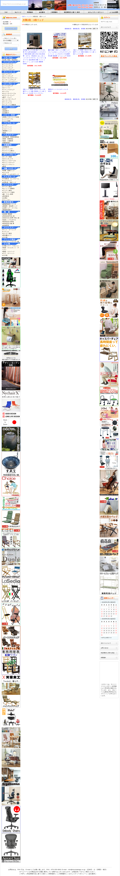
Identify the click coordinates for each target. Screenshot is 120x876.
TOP (6, 12)
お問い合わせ (104, 648)
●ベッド (5, 125)
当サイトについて (106, 643)
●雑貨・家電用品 (7, 138)
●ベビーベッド (7, 129)
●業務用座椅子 (7, 209)
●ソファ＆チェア (7, 86)
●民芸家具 (5, 196)
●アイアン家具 (7, 186)
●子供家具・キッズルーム (10, 178)
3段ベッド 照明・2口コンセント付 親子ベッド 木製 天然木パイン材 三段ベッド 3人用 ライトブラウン (34, 91)
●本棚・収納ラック (8, 170)
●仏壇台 (5, 198)
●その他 (5, 237)
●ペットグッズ (7, 103)
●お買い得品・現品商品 (10, 59)
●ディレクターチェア (9, 99)
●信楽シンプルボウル (9, 219)
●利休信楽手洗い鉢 (8, 216)
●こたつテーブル (7, 119)
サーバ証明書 (112, 686)
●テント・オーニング (9, 229)
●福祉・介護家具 (7, 140)
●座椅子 (5, 109)
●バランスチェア (7, 68)
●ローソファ (6, 87)
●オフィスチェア (7, 76)
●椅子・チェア (7, 97)
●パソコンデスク (7, 64)
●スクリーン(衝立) (8, 150)
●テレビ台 (5, 172)
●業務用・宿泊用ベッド (10, 206)
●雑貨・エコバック (8, 251)
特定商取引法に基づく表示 (36, 874)
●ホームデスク (7, 74)
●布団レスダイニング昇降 (10, 117)
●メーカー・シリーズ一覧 (10, 241)
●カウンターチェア (8, 95)
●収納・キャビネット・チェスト (10, 248)
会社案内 (42, 12)
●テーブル (5, 91)
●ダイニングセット (8, 164)
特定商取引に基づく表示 (72, 12)
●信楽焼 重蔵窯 (7, 214)
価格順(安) (68, 28)
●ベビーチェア (7, 180)
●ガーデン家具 (7, 233)
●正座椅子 (5, 112)
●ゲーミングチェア (8, 69)
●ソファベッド (7, 127)
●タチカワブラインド (9, 152)
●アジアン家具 (7, 190)
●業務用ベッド (7, 130)
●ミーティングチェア (9, 79)
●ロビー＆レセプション (10, 77)
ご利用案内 (54, 12)
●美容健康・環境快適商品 (10, 137)
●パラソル (5, 231)
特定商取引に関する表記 (108, 652)
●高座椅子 (5, 111)
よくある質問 (114, 12)
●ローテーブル (7, 101)
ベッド (29, 16)
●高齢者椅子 (6, 142)
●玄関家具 (5, 147)
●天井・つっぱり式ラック (10, 174)
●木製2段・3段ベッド (9, 182)
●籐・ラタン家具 (7, 194)
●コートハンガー (7, 148)
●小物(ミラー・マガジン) (10, 246)
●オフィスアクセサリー (10, 81)
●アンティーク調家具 (9, 104)
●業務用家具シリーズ (9, 204)
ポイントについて (106, 27)
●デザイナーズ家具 (8, 192)
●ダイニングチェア (8, 162)
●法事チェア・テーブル (10, 208)
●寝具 (4, 132)
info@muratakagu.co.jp (76, 869)
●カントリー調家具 (8, 188)
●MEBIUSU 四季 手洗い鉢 (10, 218)
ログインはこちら (106, 21)
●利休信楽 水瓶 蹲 (8, 223)
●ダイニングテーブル (9, 160)
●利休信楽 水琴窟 (8, 221)
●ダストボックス (7, 158)
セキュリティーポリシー (96, 12)
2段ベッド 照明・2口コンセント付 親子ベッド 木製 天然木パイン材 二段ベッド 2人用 (84, 52)
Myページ (18, 12)
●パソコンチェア (7, 66)
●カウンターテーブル (9, 93)
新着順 (83, 28)
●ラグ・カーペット (8, 253)
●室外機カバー (7, 235)
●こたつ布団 (6, 121)
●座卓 (4, 166)
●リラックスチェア (8, 89)
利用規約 (30, 12)
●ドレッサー (6, 200)
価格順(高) (76, 28)
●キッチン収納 (7, 157)
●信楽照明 (5, 225)
